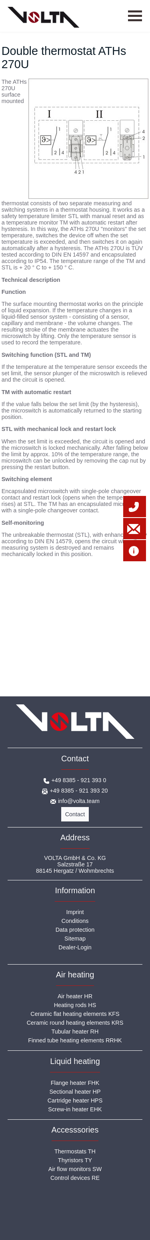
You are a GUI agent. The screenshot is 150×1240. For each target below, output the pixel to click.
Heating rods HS (75, 1005)
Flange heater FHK (75, 1083)
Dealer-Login (74, 947)
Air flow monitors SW (75, 1169)
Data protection (75, 929)
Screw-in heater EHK (75, 1109)
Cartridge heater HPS (75, 1100)
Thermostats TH (75, 1151)
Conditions (75, 921)
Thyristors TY (75, 1160)
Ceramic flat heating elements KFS (74, 1014)
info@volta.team (79, 801)
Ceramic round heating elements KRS (75, 1023)
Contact (75, 814)
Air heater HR (75, 996)
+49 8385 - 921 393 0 (78, 780)
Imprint (75, 912)
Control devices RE (75, 1178)
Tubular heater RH (75, 1031)
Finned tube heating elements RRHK (75, 1040)
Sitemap (75, 938)
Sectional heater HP (75, 1091)
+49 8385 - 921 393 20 (79, 790)
